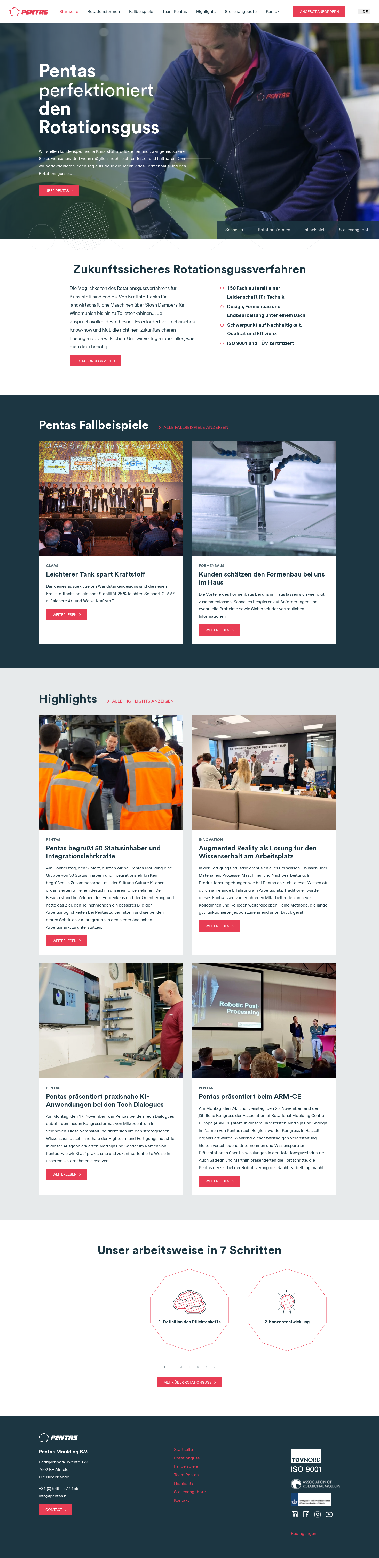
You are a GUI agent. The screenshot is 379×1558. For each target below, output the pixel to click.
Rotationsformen (104, 11)
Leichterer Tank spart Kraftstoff (95, 574)
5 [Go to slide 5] (198, 1367)
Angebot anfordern (319, 11)
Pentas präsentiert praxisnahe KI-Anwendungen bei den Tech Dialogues (105, 1100)
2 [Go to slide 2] (173, 1367)
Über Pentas (57, 190)
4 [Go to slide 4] (189, 1367)
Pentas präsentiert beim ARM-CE (250, 1096)
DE (363, 12)
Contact (53, 1509)
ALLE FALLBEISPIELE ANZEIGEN (195, 427)
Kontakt (273, 11)
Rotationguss (187, 1457)
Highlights (206, 11)
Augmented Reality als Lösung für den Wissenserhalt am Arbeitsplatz (258, 852)
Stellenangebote (241, 11)
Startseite (68, 11)
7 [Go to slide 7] (215, 1367)
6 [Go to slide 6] (206, 1367)
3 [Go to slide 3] (181, 1367)
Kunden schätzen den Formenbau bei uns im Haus (262, 578)
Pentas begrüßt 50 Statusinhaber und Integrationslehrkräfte (103, 852)
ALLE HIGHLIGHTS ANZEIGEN (143, 701)
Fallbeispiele (141, 11)
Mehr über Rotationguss (188, 1382)
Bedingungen (303, 1533)
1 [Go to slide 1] (164, 1367)
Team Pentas (174, 11)
